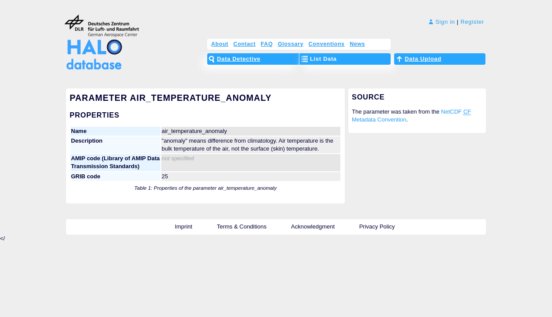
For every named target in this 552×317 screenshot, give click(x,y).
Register (472, 21)
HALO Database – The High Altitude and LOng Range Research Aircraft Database (91, 49)
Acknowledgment (313, 226)
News (357, 44)
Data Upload (423, 58)
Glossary (290, 44)
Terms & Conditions (242, 226)
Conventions (327, 44)
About (219, 44)
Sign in (442, 21)
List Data (323, 58)
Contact (244, 44)
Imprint (183, 226)
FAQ (266, 44)
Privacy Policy (377, 226)
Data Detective (239, 58)
